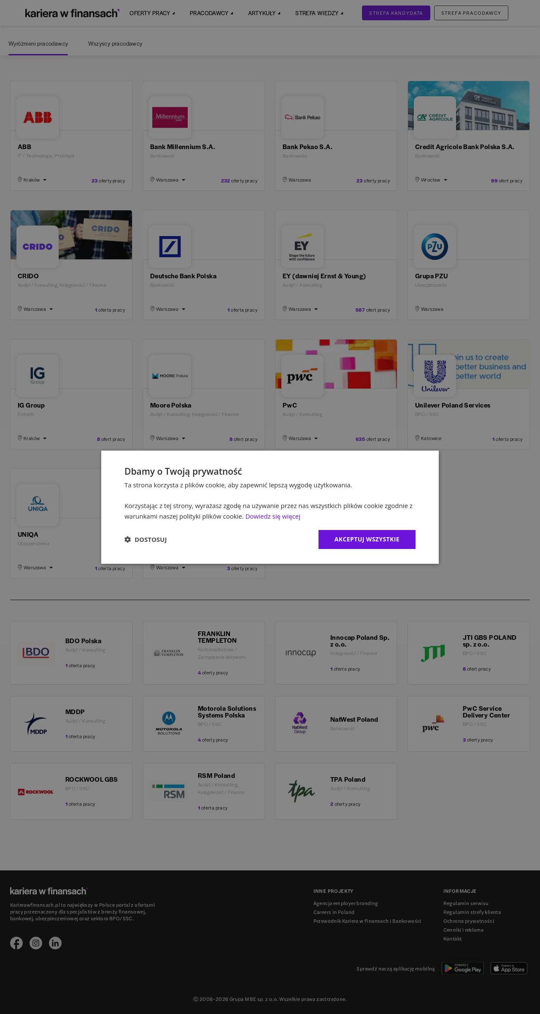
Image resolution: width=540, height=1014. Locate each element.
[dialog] (270, 506)
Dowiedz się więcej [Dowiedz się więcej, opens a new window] (273, 516)
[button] (145, 539)
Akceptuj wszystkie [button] (367, 539)
